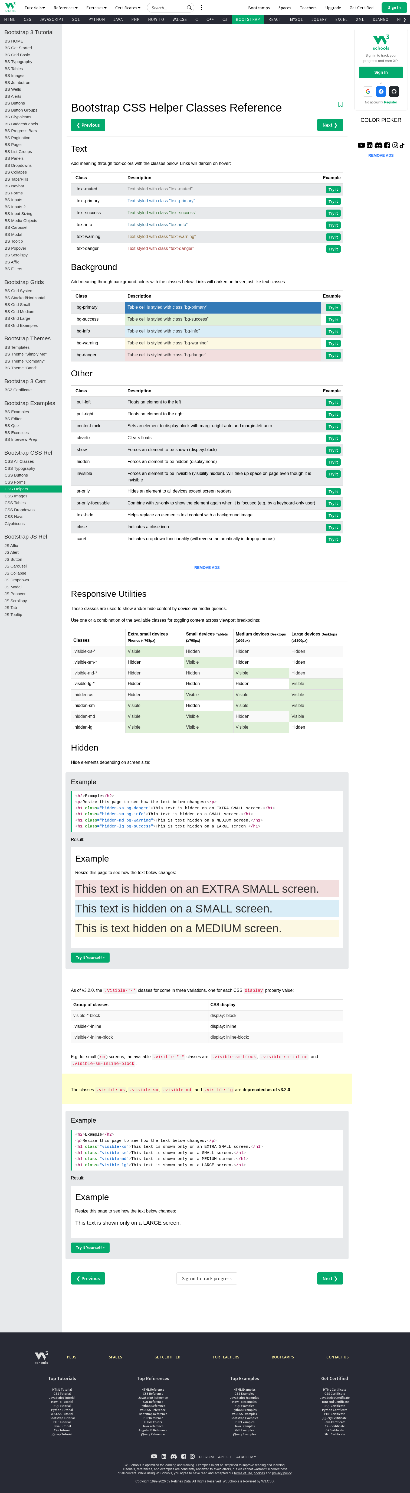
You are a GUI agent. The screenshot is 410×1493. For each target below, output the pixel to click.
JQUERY (319, 19)
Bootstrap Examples (244, 1418)
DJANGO (381, 19)
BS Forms (14, 193)
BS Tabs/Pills (16, 179)
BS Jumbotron (17, 82)
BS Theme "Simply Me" (26, 354)
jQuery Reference (153, 1434)
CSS (27, 19)
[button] (189, 7)
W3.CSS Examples (244, 1414)
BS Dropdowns (18, 165)
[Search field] (170, 7)
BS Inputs (13, 199)
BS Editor (13, 418)
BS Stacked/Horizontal (25, 297)
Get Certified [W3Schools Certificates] (361, 7)
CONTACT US (337, 1357)
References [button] (66, 7)
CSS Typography (20, 468)
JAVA (118, 19)
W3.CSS (180, 19)
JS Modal (13, 587)
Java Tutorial (62, 1426)
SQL (76, 19)
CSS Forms (15, 482)
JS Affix (11, 545)
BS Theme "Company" (25, 361)
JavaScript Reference (153, 1398)
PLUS (71, 1357)
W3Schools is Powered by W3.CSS (248, 1481)
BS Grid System (19, 290)
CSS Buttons (16, 475)
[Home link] (10, 7)
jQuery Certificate (335, 1418)
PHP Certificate (334, 1414)
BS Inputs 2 (15, 206)
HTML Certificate (334, 1389)
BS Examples (17, 411)
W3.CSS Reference (153, 1410)
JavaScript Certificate (335, 1398)
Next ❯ (330, 125)
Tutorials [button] (35, 7)
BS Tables (14, 68)
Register (390, 102)
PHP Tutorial (62, 1422)
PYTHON (96, 19)
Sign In (381, 72)
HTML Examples (244, 1389)
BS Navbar (14, 186)
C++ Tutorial (62, 1430)
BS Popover (15, 248)
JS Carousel (16, 566)
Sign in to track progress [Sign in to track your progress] (207, 1278)
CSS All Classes (19, 461)
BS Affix (12, 262)
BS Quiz (12, 425)
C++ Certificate (335, 1426)
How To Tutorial (62, 1402)
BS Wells (13, 89)
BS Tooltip (14, 241)
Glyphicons (15, 523)
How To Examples (244, 1402)
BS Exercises (17, 432)
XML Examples (244, 1430)
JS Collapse (15, 573)
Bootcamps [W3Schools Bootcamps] (259, 7)
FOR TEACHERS (226, 1357)
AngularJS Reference (153, 1430)
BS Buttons (15, 103)
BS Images (14, 75)
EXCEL (341, 19)
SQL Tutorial (62, 1406)
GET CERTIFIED (167, 1357)
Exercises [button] (96, 7)
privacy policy (281, 1473)
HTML (9, 19)
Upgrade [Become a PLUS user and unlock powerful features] (333, 7)
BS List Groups (18, 151)
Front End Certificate (334, 1402)
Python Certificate (334, 1410)
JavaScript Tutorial (62, 1398)
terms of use (243, 1473)
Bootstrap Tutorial (62, 1418)
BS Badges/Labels (21, 124)
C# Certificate (335, 1430)
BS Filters (13, 268)
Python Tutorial (62, 1410)
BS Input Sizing (18, 213)
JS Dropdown (17, 580)
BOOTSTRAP (248, 19)
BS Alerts (13, 96)
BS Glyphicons (18, 117)
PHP (135, 19)
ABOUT (225, 1457)
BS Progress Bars (21, 130)
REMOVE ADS (207, 567)
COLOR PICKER (380, 120)
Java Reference (152, 1426)
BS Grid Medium (19, 311)
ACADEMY (246, 1457)
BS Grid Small (17, 304)
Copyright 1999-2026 (150, 1481)
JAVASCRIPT (52, 19)
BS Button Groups (21, 110)
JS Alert (12, 552)
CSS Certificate (334, 1393)
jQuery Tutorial (62, 1434)
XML (360, 19)
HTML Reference (153, 1389)
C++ (210, 19)
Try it (333, 189)
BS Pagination (17, 137)
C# (224, 19)
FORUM (206, 1457)
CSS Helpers (16, 489)
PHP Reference (153, 1418)
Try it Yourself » (90, 957)
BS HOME (14, 41)
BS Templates (17, 347)
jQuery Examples (244, 1434)
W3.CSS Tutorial (62, 1414)
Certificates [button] (127, 7)
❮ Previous (88, 125)
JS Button (13, 559)
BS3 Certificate (18, 389)
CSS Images (16, 496)
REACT (274, 19)
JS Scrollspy (16, 600)
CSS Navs (14, 516)
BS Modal (13, 234)
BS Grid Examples (21, 325)
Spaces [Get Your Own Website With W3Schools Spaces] (284, 7)
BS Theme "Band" (21, 368)
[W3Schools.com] (41, 1360)
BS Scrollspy (16, 255)
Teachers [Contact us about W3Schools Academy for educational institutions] (308, 7)
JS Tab (11, 607)
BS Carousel (16, 227)
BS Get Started (18, 47)
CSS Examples (244, 1393)
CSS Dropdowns (20, 509)
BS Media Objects (21, 220)
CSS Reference (153, 1393)
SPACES (115, 1357)
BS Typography (18, 61)
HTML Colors (153, 1422)
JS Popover (15, 593)
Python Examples (244, 1410)
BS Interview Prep (21, 439)
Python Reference (152, 1406)
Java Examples (244, 1426)
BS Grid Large (17, 318)
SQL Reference (153, 1402)
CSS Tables (15, 502)
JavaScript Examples (244, 1398)
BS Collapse (16, 172)
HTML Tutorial (62, 1389)
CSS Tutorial (62, 1393)
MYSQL (296, 19)
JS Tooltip (13, 614)
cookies (259, 1473)
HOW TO (156, 19)
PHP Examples (244, 1422)
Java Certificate (334, 1422)
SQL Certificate (334, 1406)
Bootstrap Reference (153, 1414)
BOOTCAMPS (283, 1357)
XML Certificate (334, 1434)
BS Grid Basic (17, 55)
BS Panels (14, 158)
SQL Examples (244, 1406)
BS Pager (13, 144)
